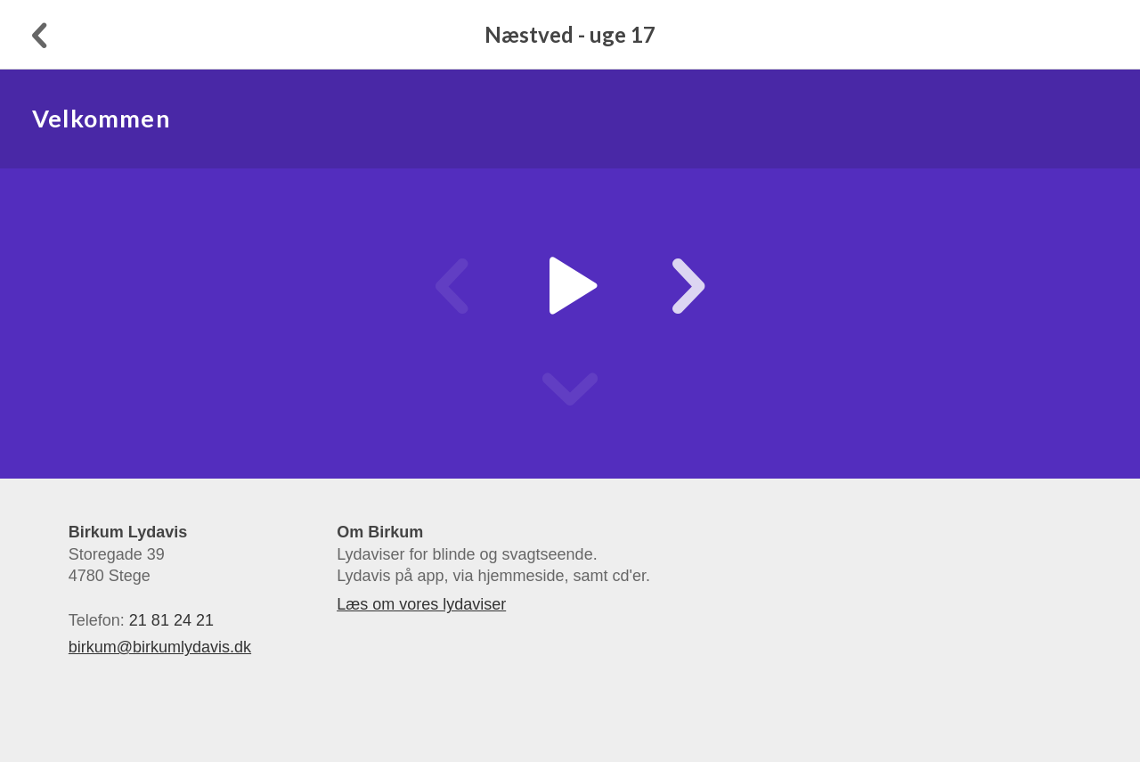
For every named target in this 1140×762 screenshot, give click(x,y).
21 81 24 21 (171, 620)
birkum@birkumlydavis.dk (160, 647)
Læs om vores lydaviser (421, 604)
